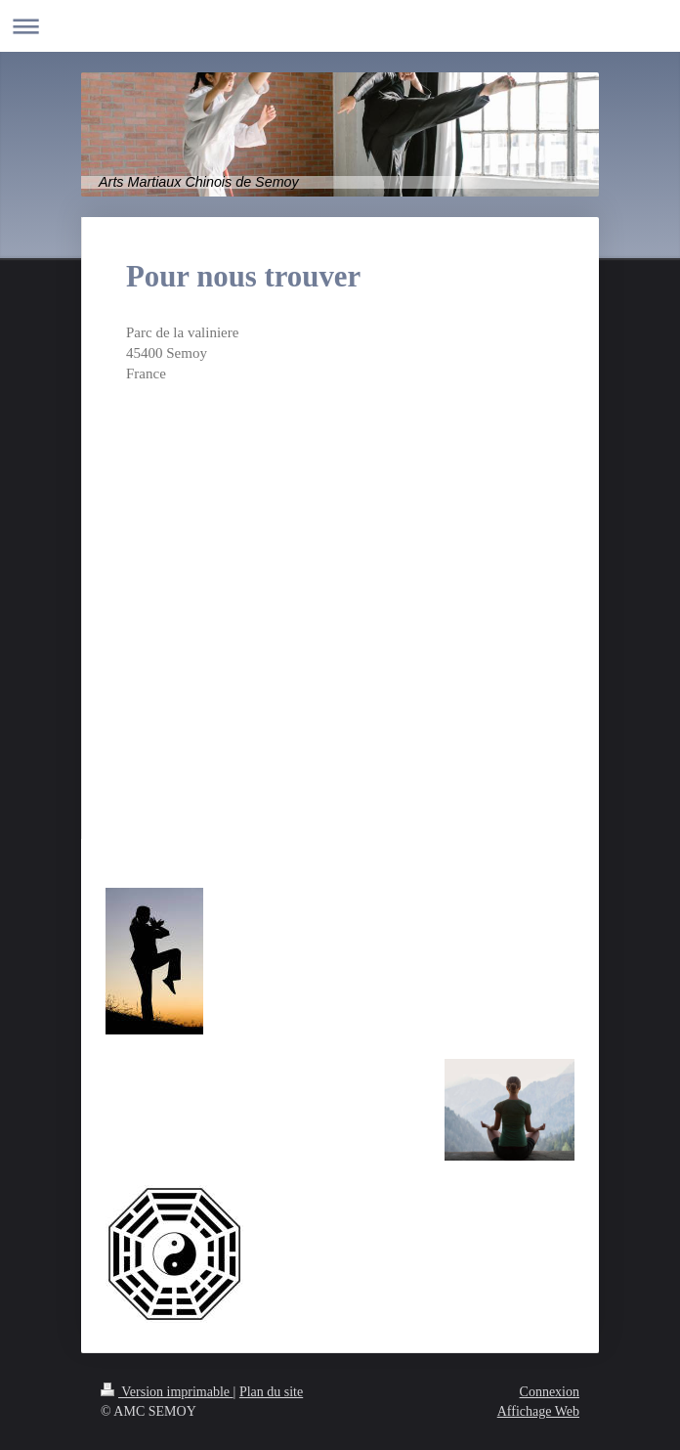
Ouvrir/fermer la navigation (340, 26)
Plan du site (271, 1391)
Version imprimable (167, 1391)
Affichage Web (538, 1411)
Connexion (549, 1391)
